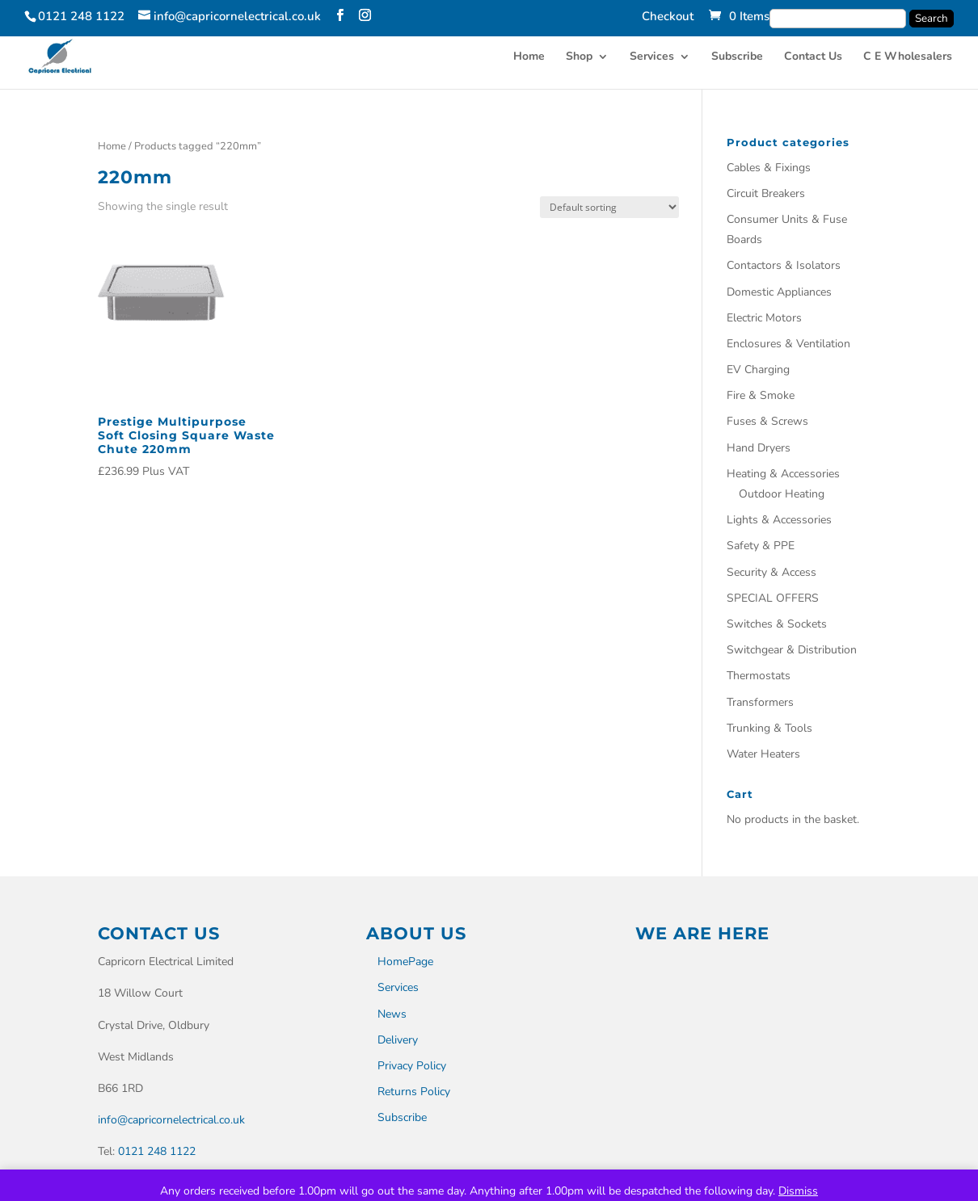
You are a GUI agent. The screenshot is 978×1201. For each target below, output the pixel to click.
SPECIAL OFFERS (773, 598)
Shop (579, 57)
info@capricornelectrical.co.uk (171, 1120)
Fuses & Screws (767, 421)
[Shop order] (609, 207)
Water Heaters (763, 754)
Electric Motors (764, 317)
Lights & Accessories (779, 519)
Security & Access (771, 572)
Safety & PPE (761, 545)
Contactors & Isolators (784, 265)
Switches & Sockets (777, 624)
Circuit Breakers (766, 193)
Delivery (397, 1040)
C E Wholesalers (907, 57)
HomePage (405, 961)
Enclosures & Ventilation (788, 343)
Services (652, 57)
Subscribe (737, 57)
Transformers (760, 702)
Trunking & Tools (769, 728)
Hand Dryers (758, 448)
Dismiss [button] (798, 1191)
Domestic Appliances (779, 292)
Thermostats (758, 675)
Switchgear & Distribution (792, 649)
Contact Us (813, 57)
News (392, 1014)
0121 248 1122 (157, 1151)
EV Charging (758, 369)
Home (529, 57)
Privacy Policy (411, 1065)
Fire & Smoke (761, 395)
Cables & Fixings (769, 167)
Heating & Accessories (783, 473)
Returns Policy (413, 1091)
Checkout (667, 17)
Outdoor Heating (781, 494)
